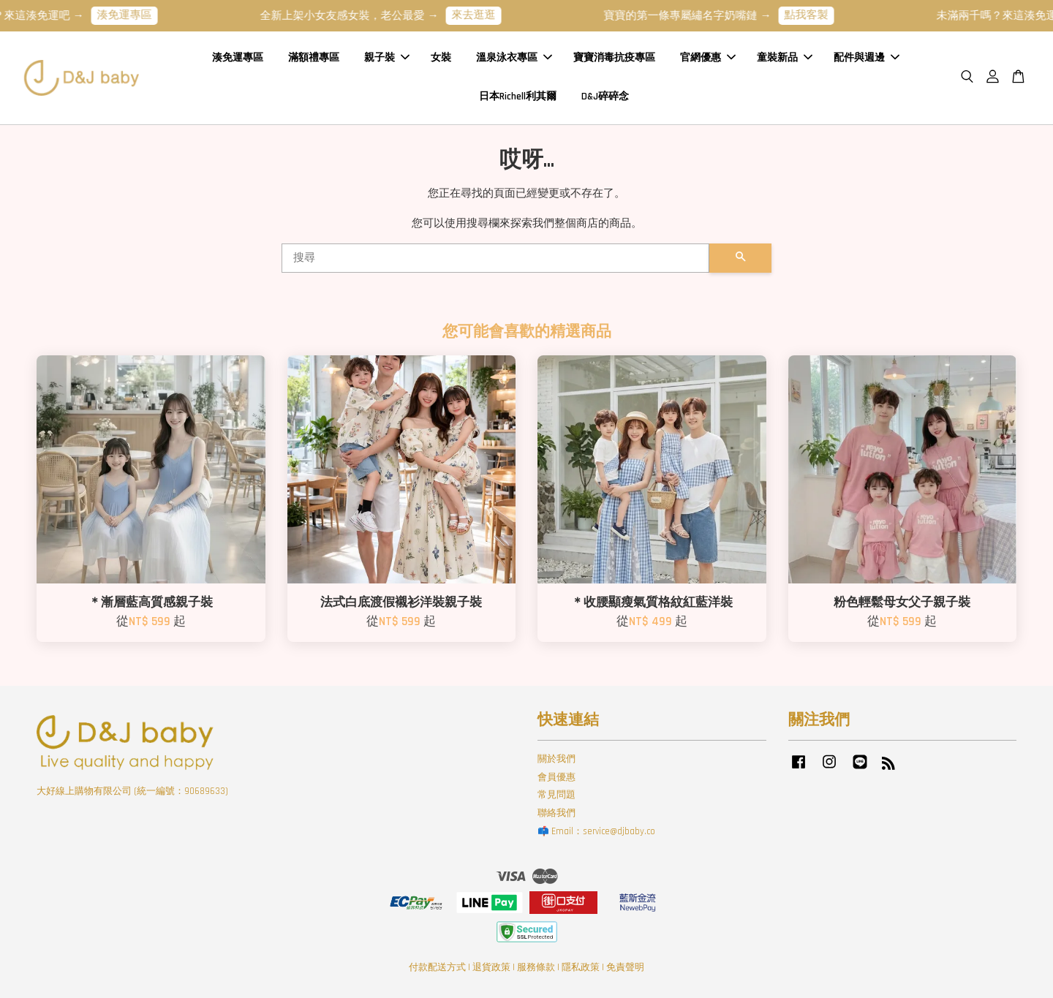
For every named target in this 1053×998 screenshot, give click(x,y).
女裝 (441, 57)
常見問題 (556, 795)
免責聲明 (625, 967)
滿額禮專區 (313, 57)
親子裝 (387, 57)
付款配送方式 (437, 967)
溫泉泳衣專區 (514, 57)
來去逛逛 (483, 15)
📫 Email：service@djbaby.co (596, 831)
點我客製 (816, 15)
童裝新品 (784, 57)
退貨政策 (491, 967)
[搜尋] (495, 258)
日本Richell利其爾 (517, 96)
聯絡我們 (556, 813)
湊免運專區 (134, 15)
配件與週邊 (866, 57)
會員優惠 (556, 777)
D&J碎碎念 (605, 96)
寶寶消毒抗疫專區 (614, 57)
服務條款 (536, 967)
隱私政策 (581, 967)
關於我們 (556, 759)
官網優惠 (708, 57)
